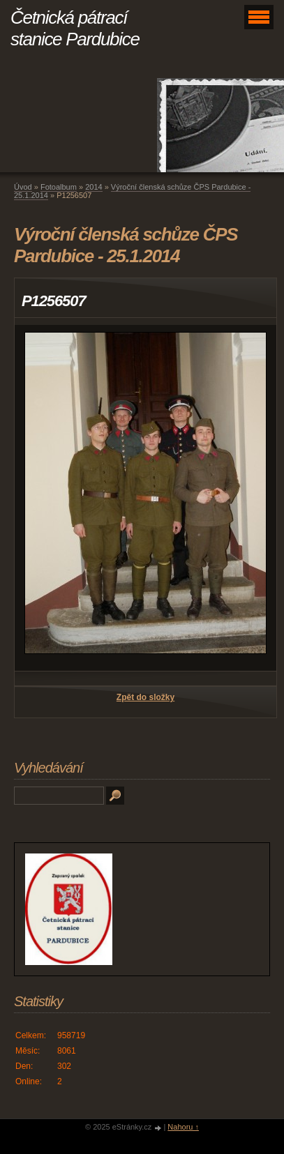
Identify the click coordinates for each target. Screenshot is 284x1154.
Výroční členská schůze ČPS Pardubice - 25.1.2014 (132, 191)
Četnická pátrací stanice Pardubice (75, 28)
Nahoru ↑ (183, 1127)
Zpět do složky (145, 697)
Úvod (23, 187)
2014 (93, 187)
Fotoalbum (58, 187)
